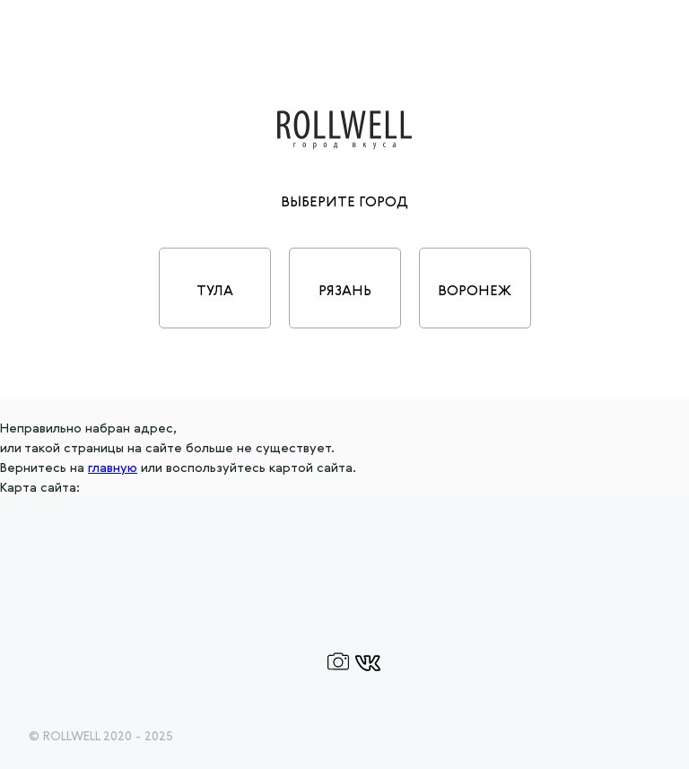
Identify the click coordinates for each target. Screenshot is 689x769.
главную (112, 468)
